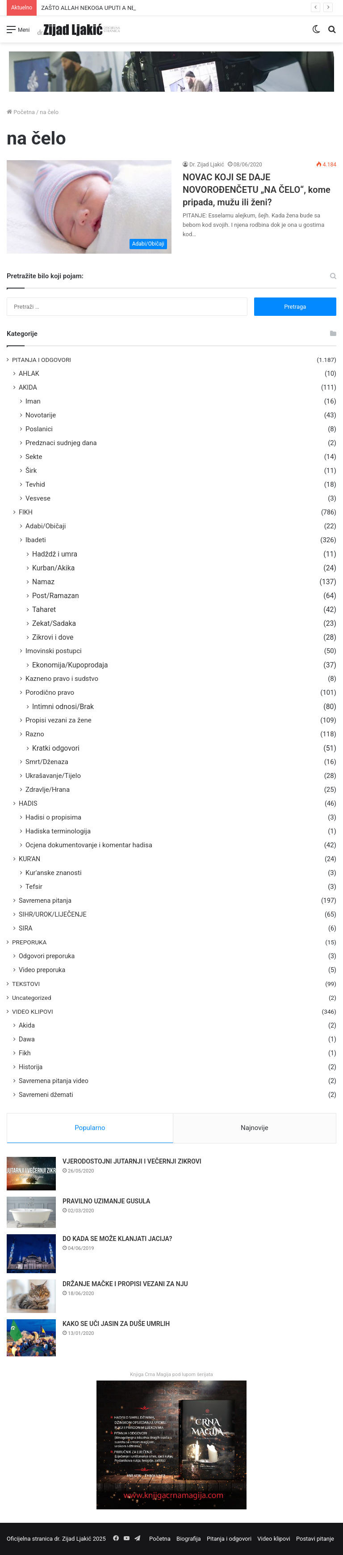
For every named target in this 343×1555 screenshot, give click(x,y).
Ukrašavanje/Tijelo (53, 776)
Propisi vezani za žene (58, 720)
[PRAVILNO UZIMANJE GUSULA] (31, 1212)
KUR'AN (29, 858)
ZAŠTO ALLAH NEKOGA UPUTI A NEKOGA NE (100, 7)
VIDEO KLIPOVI (32, 1011)
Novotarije (40, 415)
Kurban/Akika (53, 568)
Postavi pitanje (315, 1538)
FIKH (26, 512)
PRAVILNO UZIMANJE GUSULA (106, 1201)
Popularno (90, 1128)
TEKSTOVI (26, 983)
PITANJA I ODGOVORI (41, 359)
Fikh (25, 1053)
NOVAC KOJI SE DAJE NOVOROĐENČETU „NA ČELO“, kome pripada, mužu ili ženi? (256, 190)
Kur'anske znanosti (53, 873)
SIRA (26, 928)
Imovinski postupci (53, 651)
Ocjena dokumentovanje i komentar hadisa (88, 845)
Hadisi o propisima (53, 817)
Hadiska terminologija (58, 831)
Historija (30, 1067)
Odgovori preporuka (47, 956)
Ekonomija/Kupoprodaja (70, 665)
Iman (33, 401)
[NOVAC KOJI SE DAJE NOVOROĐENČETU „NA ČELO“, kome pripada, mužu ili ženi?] (89, 206)
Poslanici (39, 429)
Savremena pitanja (45, 900)
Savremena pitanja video (53, 1080)
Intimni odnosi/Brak (63, 706)
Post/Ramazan (55, 595)
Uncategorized (31, 997)
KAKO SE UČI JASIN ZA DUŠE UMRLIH (116, 1323)
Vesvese (37, 498)
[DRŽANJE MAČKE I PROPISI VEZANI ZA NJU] (31, 1296)
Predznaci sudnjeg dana (61, 443)
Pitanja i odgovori (229, 1538)
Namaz (43, 582)
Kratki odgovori (55, 748)
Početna (21, 112)
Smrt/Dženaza (46, 762)
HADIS (28, 803)
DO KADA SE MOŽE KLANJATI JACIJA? (117, 1238)
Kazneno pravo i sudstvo (61, 679)
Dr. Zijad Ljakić (206, 164)
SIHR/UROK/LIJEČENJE (53, 914)
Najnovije (254, 1128)
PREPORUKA (29, 942)
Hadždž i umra (54, 554)
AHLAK (29, 373)
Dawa (27, 1039)
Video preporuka (42, 969)
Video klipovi (273, 1538)
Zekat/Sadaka (54, 623)
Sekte (33, 457)
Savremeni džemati (46, 1094)
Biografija (188, 1538)
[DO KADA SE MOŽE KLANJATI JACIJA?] (31, 1254)
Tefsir (33, 887)
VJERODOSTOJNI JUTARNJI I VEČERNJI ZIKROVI (132, 1161)
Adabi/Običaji (45, 526)
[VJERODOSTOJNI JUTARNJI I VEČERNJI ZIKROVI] (31, 1173)
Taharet (44, 609)
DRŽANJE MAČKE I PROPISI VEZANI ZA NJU (125, 1283)
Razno (34, 734)
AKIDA (28, 387)
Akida (27, 1025)
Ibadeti (35, 540)
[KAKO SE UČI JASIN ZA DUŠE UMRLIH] (31, 1337)
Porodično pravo (49, 692)
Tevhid (35, 484)
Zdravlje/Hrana (47, 790)
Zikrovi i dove (52, 637)
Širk (31, 471)
